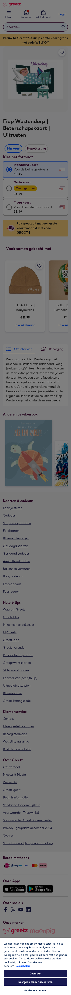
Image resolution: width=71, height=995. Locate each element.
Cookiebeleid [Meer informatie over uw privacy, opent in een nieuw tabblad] (23, 966)
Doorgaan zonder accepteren (35, 982)
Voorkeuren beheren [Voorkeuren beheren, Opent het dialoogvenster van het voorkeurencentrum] (35, 990)
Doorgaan (35, 973)
